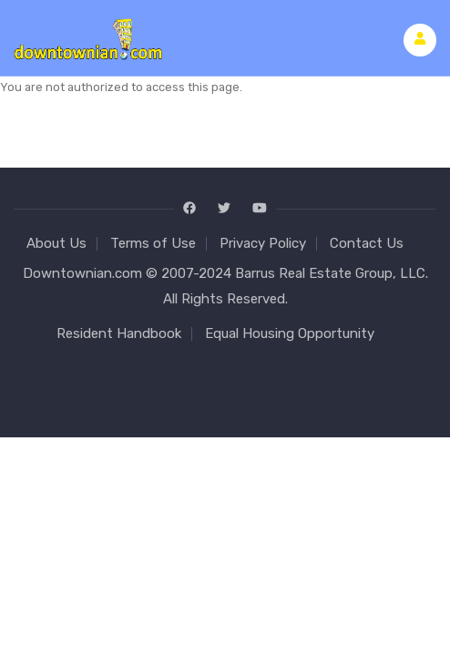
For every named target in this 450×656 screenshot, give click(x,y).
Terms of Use (153, 243)
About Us (56, 243)
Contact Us (367, 243)
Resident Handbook (118, 333)
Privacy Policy (263, 243)
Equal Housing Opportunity (289, 333)
